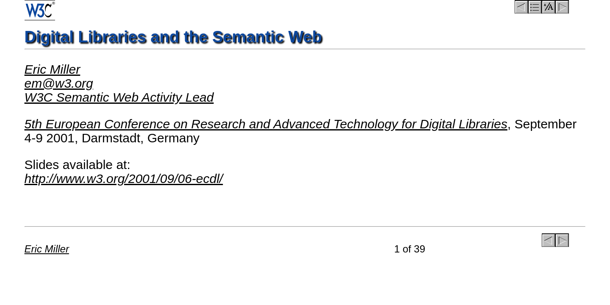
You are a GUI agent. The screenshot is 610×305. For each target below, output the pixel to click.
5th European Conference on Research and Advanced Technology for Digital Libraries (266, 124)
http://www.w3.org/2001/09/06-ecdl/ (124, 179)
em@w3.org (59, 83)
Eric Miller (52, 69)
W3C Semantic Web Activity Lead (119, 97)
